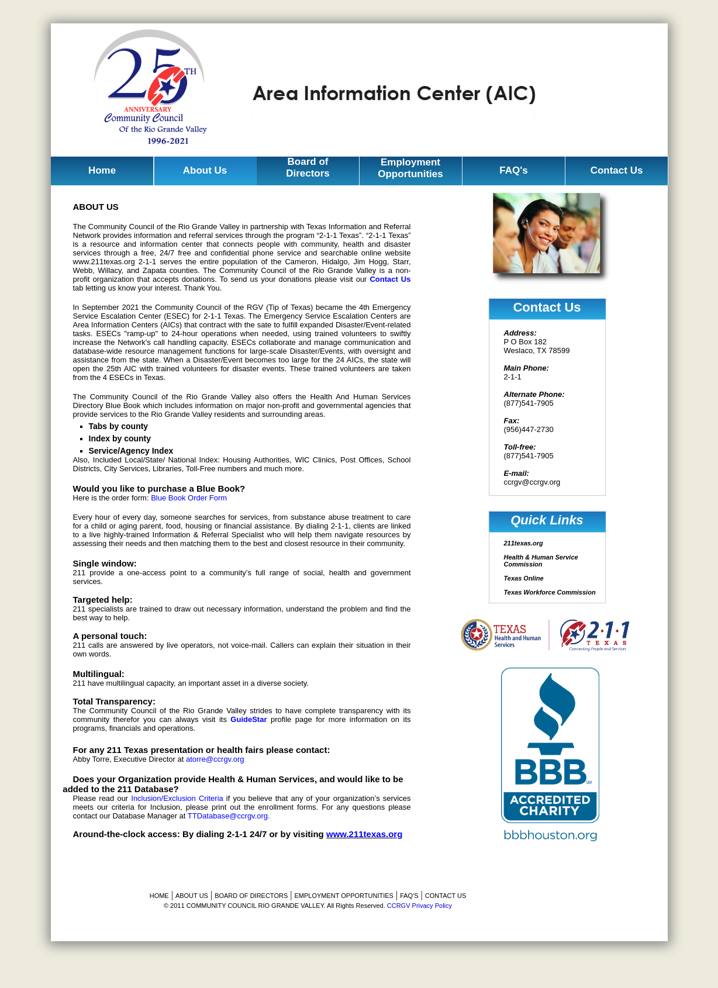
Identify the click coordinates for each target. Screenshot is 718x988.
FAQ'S (409, 895)
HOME (159, 895)
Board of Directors (308, 167)
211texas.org (523, 543)
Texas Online (524, 578)
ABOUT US (191, 895)
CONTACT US (446, 895)
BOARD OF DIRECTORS (251, 895)
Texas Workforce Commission (550, 592)
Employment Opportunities (410, 168)
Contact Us (617, 170)
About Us (205, 170)
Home (102, 170)
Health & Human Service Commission (541, 561)
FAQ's (513, 170)
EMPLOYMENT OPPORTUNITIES (343, 895)
